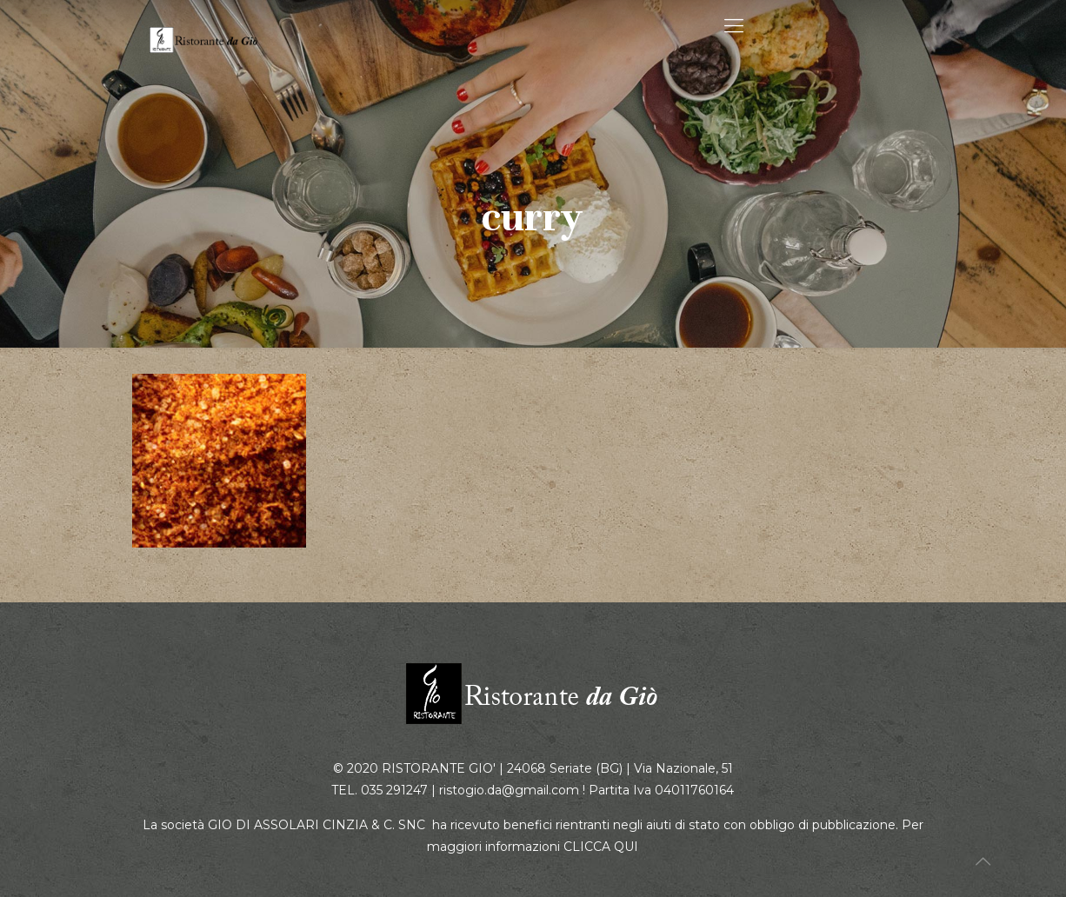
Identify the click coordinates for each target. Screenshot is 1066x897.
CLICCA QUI (600, 846)
